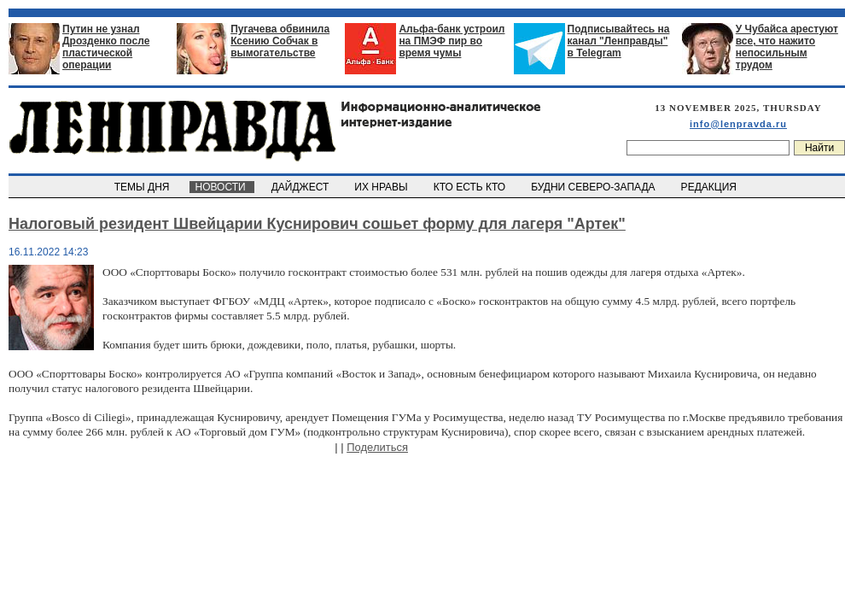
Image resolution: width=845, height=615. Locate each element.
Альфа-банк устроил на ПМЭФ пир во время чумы (451, 41)
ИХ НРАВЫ (383, 187)
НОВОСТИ (221, 187)
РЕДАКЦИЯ (710, 187)
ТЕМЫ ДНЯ (143, 187)
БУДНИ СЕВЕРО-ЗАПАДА (594, 187)
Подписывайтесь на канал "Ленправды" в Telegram (619, 41)
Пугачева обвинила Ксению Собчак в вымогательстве (279, 41)
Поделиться (377, 447)
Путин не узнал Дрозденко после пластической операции (105, 47)
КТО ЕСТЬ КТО (471, 187)
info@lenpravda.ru (738, 124)
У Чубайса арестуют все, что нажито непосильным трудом (787, 47)
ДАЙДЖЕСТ (301, 187)
